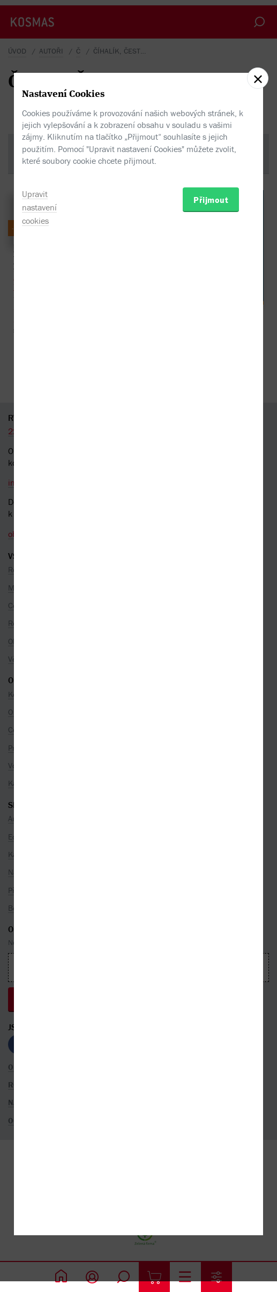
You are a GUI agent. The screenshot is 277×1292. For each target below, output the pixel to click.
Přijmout (210, 699)
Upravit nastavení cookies (39, 707)
